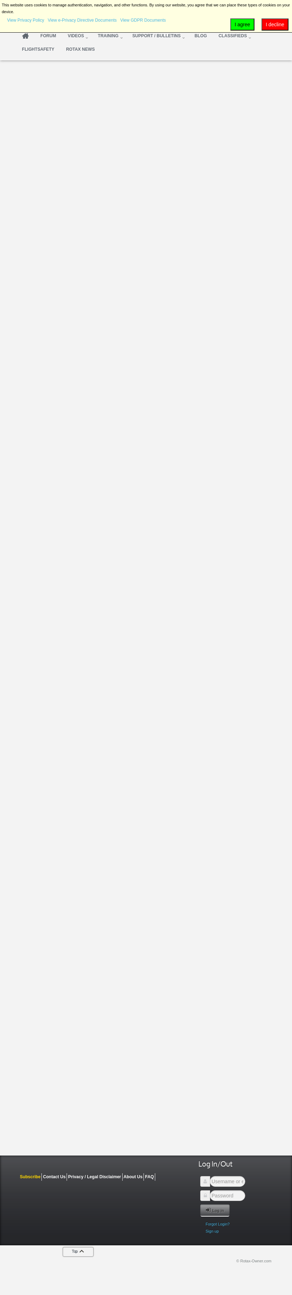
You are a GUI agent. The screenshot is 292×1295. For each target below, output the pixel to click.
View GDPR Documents (143, 20)
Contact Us (54, 1176)
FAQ (149, 1176)
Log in (215, 1210)
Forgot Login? (218, 1224)
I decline (275, 24)
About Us (133, 1176)
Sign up (212, 1231)
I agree (242, 24)
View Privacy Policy (25, 20)
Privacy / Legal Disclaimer (94, 1176)
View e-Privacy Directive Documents (82, 20)
